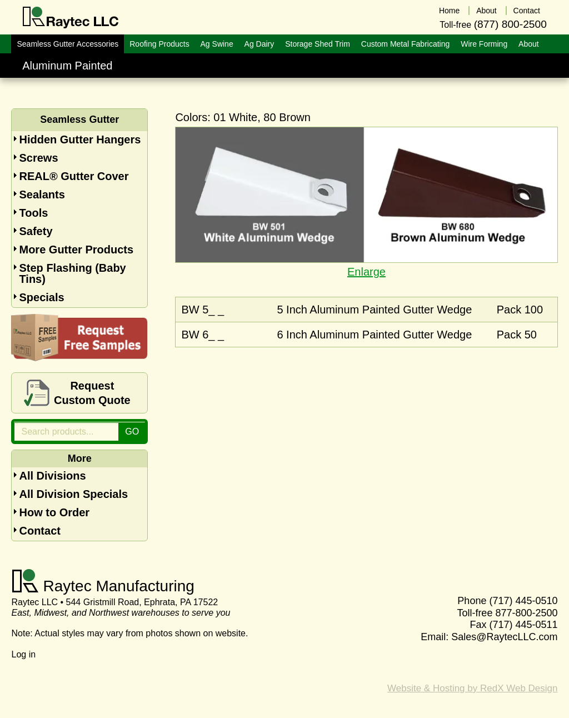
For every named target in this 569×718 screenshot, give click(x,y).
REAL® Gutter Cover (73, 176)
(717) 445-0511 (523, 624)
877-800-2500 (526, 613)
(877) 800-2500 (510, 24)
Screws (38, 158)
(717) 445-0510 (523, 600)
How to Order (54, 512)
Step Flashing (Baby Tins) (72, 273)
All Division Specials (73, 494)
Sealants (41, 194)
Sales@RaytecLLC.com (504, 636)
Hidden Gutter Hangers (80, 139)
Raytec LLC (70, 17)
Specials (41, 297)
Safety (35, 231)
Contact (39, 531)
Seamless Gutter (79, 119)
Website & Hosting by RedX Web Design (472, 688)
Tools (33, 213)
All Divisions (52, 476)
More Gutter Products (76, 249)
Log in (23, 654)
